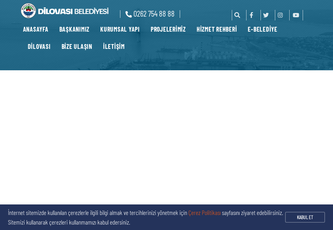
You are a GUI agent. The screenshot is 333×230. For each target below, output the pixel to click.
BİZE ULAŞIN (77, 46)
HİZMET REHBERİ (217, 29)
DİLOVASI (39, 46)
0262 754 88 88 (150, 13)
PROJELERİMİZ (168, 29)
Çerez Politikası (204, 212)
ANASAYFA (36, 29)
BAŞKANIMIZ (74, 29)
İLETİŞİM (114, 46)
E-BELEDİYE (262, 29)
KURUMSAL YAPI (120, 29)
